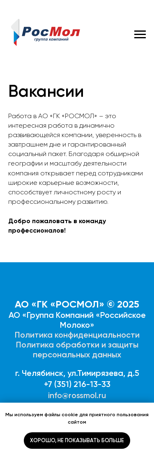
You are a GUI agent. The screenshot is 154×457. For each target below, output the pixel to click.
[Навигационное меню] (140, 34)
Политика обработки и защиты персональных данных (77, 349)
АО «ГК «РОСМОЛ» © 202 (74, 304)
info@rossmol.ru (77, 395)
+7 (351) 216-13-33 (77, 384)
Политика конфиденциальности (77, 335)
